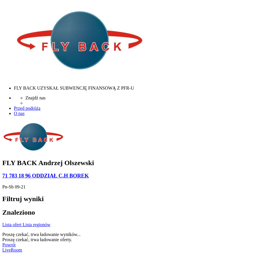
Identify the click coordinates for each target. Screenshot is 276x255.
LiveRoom (12, 250)
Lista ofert (12, 224)
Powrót (9, 244)
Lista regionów (36, 224)
